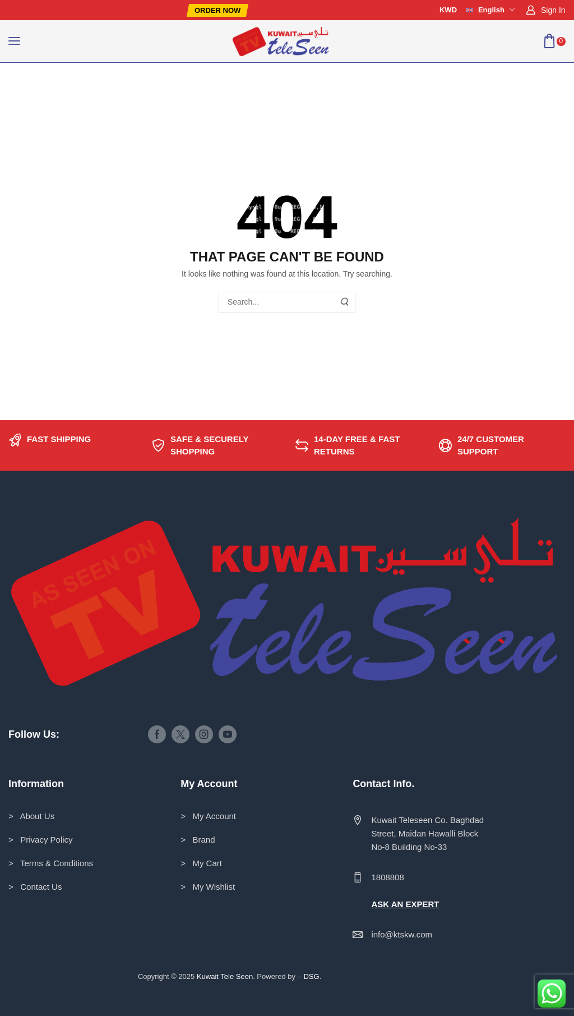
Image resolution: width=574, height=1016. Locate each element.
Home (34, 85)
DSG (311, 976)
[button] (217, 10)
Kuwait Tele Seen (225, 976)
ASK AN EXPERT (405, 904)
